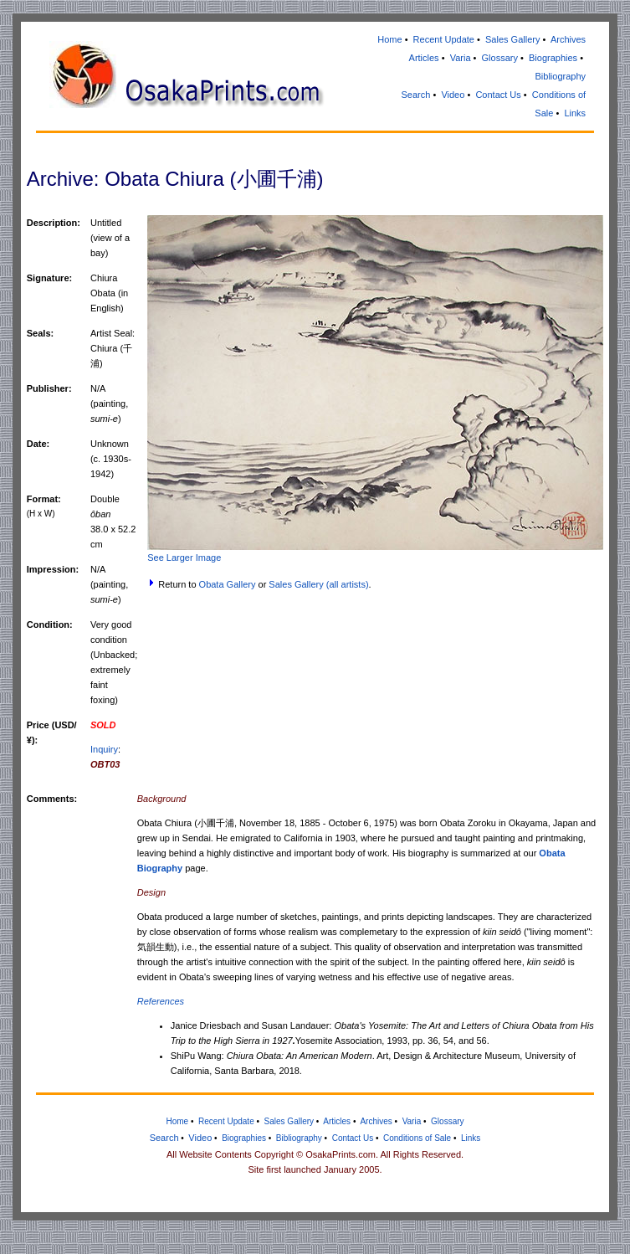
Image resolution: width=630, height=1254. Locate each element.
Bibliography (560, 76)
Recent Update (443, 39)
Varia (460, 58)
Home (389, 39)
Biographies (553, 58)
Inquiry (104, 749)
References (160, 1001)
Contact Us (497, 95)
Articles (424, 58)
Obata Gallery (227, 584)
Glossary (500, 58)
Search (416, 95)
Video (452, 95)
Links (575, 113)
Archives (568, 39)
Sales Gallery (512, 39)
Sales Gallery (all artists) (318, 584)
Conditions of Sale (417, 1138)
